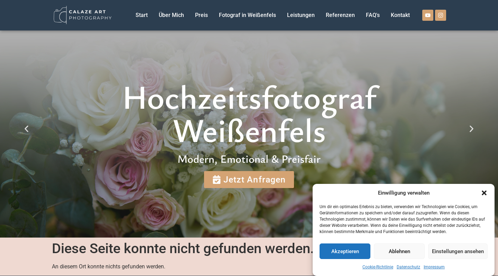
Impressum (434, 267)
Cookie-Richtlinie (377, 267)
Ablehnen (399, 251)
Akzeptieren (345, 251)
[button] (484, 192)
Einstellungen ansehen (458, 251)
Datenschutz (408, 267)
